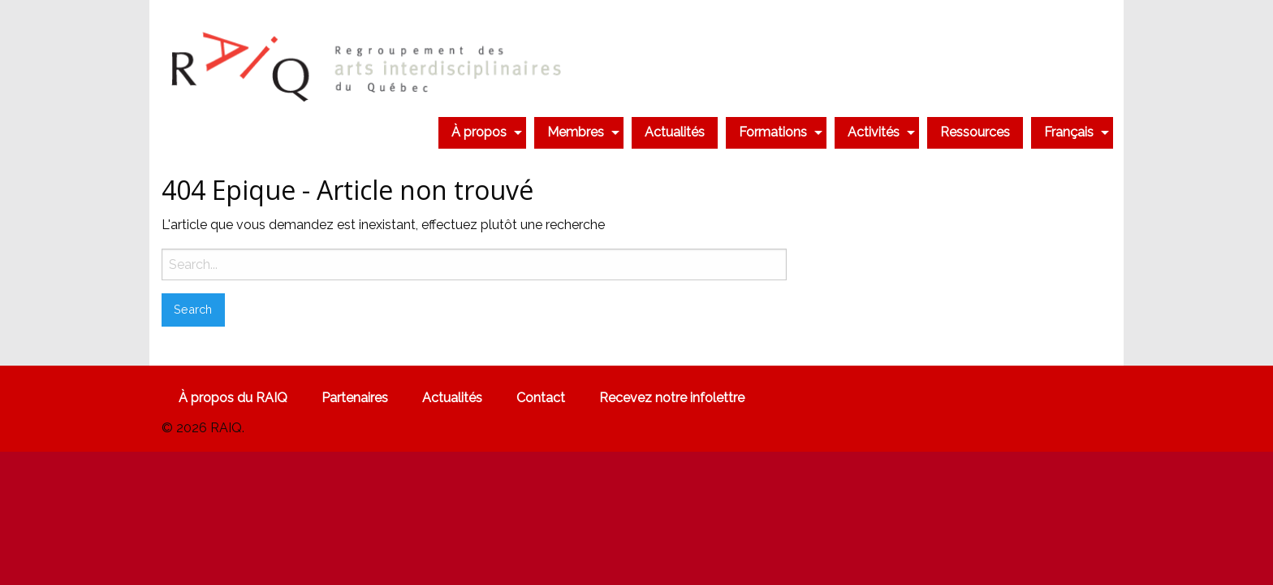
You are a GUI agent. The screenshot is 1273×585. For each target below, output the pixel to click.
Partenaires (354, 397)
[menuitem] (482, 132)
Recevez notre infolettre (671, 397)
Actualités (675, 132)
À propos (479, 132)
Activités (874, 132)
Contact (540, 397)
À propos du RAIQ (233, 397)
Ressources (975, 132)
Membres (575, 132)
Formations (773, 132)
